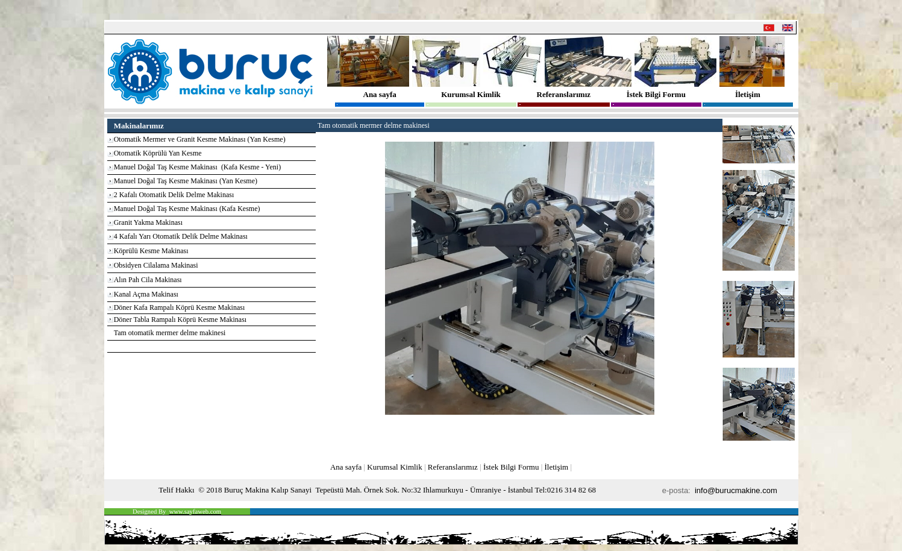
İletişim (747, 94)
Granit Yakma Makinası (148, 222)
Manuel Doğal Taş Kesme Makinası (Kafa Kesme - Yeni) (197, 167)
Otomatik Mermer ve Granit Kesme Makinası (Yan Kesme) (200, 139)
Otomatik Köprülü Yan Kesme (158, 153)
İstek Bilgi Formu (656, 94)
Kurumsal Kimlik (471, 94)
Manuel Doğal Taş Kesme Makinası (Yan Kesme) (185, 181)
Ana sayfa (379, 94)
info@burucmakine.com (737, 490)
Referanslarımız (564, 94)
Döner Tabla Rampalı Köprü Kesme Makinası (180, 319)
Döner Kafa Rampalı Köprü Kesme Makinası (179, 307)
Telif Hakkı (176, 489)
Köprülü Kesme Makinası (151, 251)
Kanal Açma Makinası (146, 294)
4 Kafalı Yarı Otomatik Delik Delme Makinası (181, 236)
